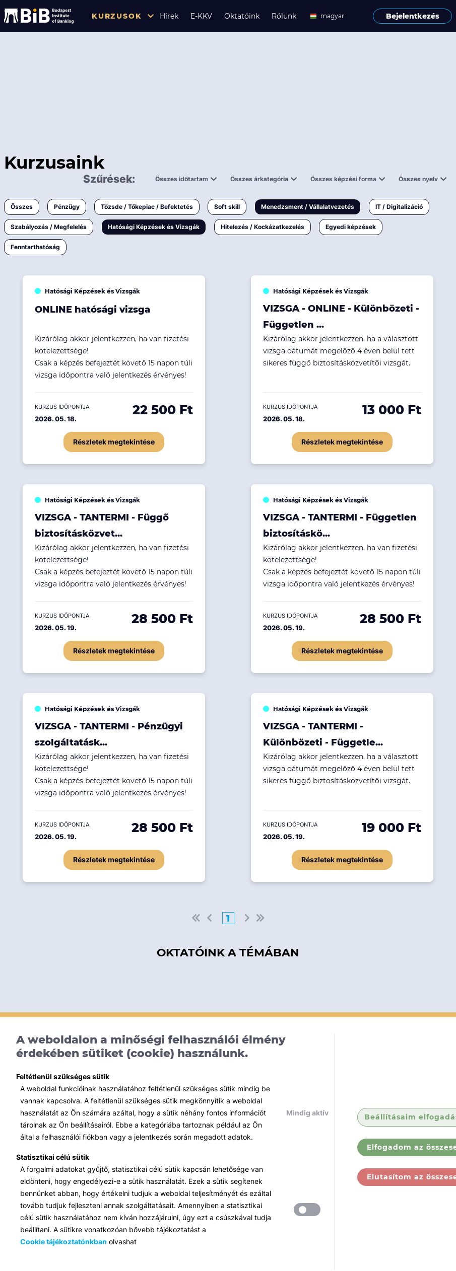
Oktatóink (241, 16)
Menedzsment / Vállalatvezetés (307, 206)
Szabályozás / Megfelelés (49, 227)
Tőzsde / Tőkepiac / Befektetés (147, 206)
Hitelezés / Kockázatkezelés (262, 227)
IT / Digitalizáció (399, 206)
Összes (22, 206)
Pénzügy (67, 206)
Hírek (169, 16)
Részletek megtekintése (114, 441)
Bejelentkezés (412, 16)
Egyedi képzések (350, 227)
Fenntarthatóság (35, 247)
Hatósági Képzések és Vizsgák (154, 227)
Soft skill (227, 206)
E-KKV (201, 16)
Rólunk (284, 16)
